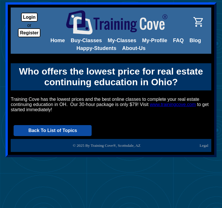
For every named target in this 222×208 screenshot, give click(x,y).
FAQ (178, 40)
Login (29, 17)
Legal (203, 145)
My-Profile (154, 40)
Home (57, 40)
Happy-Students (96, 48)
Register (29, 32)
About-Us (134, 48)
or (29, 25)
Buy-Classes (86, 40)
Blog (195, 40)
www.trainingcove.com (173, 104)
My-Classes (122, 40)
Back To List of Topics (52, 130)
